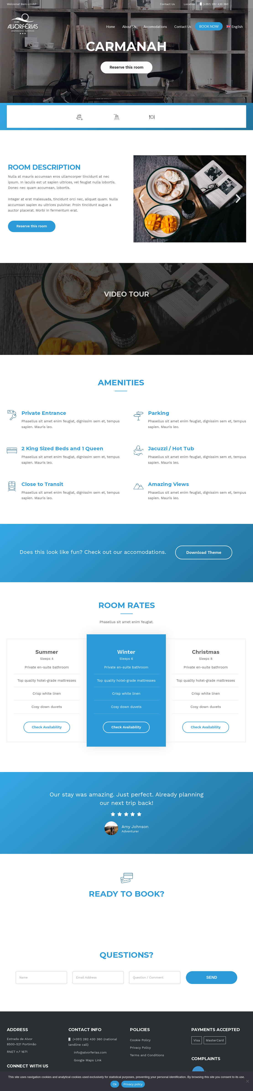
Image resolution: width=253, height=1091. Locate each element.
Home (110, 26)
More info (230, 116)
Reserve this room (126, 67)
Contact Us (182, 26)
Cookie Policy (140, 1040)
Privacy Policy (140, 1047)
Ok (115, 1084)
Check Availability (47, 727)
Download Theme (203, 552)
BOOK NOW (209, 26)
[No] (247, 1081)
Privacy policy (133, 1084)
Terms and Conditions (147, 1055)
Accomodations (155, 26)
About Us (129, 26)
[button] (141, 198)
